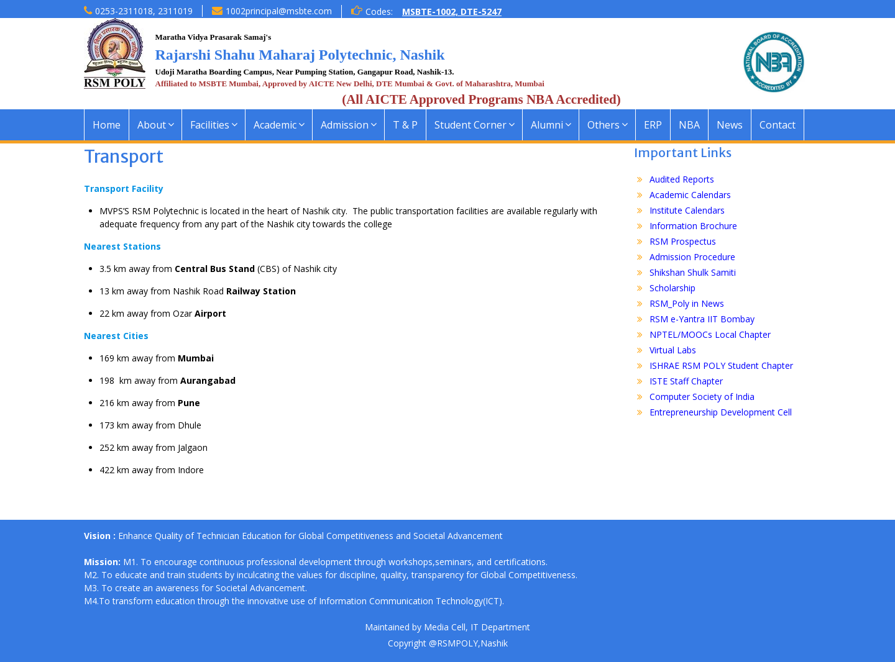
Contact (778, 125)
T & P (405, 125)
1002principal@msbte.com (279, 11)
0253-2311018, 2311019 (144, 11)
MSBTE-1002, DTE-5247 (452, 11)
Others (603, 125)
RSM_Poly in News (686, 303)
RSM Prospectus (682, 241)
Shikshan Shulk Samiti (692, 272)
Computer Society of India (702, 396)
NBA (689, 125)
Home (107, 125)
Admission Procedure (692, 257)
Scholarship (672, 288)
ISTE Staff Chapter (686, 381)
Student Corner (470, 125)
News (730, 125)
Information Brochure (693, 226)
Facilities (209, 125)
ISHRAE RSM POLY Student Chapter (721, 365)
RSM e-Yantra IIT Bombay (702, 319)
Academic (275, 125)
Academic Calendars (690, 195)
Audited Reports (681, 179)
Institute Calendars (687, 210)
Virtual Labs (672, 350)
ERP (653, 125)
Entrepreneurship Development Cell (720, 412)
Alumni (547, 125)
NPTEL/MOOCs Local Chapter (710, 334)
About (151, 125)
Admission (345, 125)
